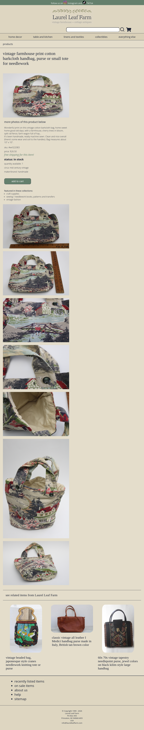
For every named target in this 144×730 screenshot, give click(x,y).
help (17, 694)
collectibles (101, 36)
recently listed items (29, 681)
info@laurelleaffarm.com (72, 723)
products (8, 44)
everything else (127, 36)
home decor (15, 36)
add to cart (17, 181)
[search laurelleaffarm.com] (123, 29)
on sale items (24, 685)
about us (20, 690)
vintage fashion (13, 199)
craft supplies (12, 193)
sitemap (20, 699)
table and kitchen (43, 36)
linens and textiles (74, 36)
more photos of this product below (25, 122)
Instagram (73, 3)
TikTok (90, 3)
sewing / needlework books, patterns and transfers (30, 196)
